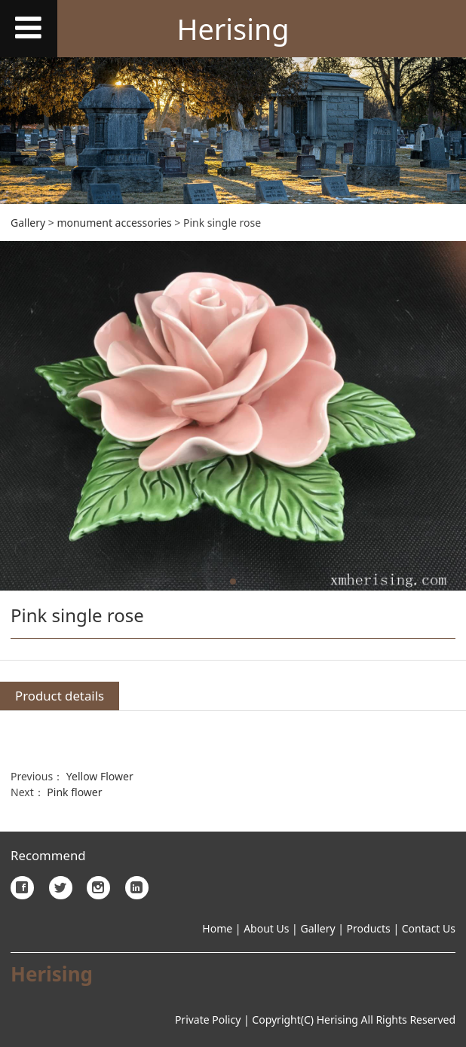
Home (217, 928)
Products (369, 928)
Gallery (28, 222)
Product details (59, 695)
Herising (232, 29)
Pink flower (74, 792)
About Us (265, 928)
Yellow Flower (99, 776)
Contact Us (428, 928)
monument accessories (114, 222)
